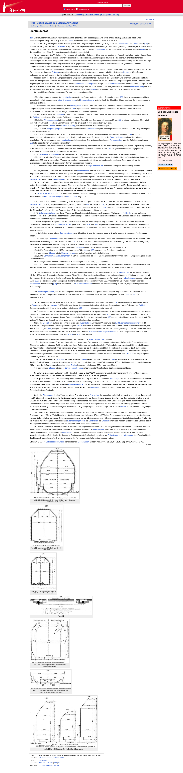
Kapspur (53, 305)
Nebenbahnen (114, 83)
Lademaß (61, 46)
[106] (31, 38)
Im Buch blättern (165, 165)
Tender (135, 43)
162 (116, 302)
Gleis (142, 49)
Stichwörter (44, 26)
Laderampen (128, 435)
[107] (119, 120)
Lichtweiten (93, 421)
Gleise (70, 41)
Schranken (91, 129)
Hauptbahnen (35, 179)
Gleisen (52, 126)
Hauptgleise (67, 97)
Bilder (52, 26)
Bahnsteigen (95, 387)
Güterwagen (100, 49)
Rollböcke (127, 213)
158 (121, 97)
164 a (79, 326)
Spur (34, 305)
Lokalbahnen (44, 194)
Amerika (95, 395)
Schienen (60, 114)
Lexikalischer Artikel (45, 765)
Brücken (55, 72)
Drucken (150, 19)
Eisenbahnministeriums (129, 323)
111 (59, 763)
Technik (56, 765)
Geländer (143, 305)
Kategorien (106, 15)
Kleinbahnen (124, 272)
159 (88, 224)
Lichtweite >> (145, 24)
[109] (55, 284)
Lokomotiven (123, 43)
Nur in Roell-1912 (85, 9)
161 (74, 241)
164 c (79, 334)
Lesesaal (78, 15)
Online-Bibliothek (13, 6)
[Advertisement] (170, 6)
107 (44, 763)
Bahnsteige (114, 379)
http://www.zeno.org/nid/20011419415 (52, 758)
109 (51, 763)
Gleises (126, 72)
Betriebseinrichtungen (84, 83)
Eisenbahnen (86, 323)
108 (48, 763)
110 (55, 763)
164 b (70, 334)
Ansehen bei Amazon (167, 169)
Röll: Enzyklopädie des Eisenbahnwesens (54, 23)
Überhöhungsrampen (67, 100)
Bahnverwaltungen (76, 384)
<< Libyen (134, 24)
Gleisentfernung (137, 86)
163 (108, 314)
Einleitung (34, 26)
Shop (115, 15)
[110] (117, 323)
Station (84, 359)
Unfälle (123, 406)
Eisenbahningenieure (76, 421)
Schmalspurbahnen (47, 213)
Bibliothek (69, 9)
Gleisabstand (98, 429)
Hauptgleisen (75, 106)
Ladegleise (43, 154)
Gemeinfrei (42, 760)
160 (96, 224)
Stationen (55, 154)
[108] (87, 204)
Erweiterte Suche (103, 2)
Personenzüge (116, 140)
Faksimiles (60, 26)
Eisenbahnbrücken (97, 339)
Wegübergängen (51, 120)
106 (40, 763)
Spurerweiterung (87, 100)
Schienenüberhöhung (74, 368)
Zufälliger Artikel (92, 15)
